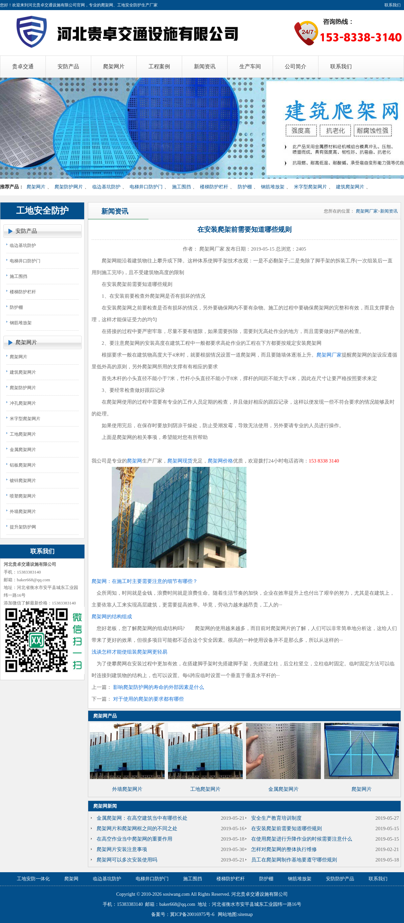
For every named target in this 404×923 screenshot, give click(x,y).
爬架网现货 (180, 461)
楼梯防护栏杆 (214, 186)
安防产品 (26, 231)
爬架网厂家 (367, 211)
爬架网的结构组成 (112, 616)
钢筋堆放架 (272, 186)
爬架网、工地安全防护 (121, 5)
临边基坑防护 (106, 186)
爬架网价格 (220, 461)
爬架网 (134, 461)
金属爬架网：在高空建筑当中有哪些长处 (142, 818)
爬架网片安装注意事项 (122, 849)
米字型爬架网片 (310, 186)
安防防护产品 (340, 878)
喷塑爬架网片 (23, 496)
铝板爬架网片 (23, 465)
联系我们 (392, 5)
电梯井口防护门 (146, 186)
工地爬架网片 (23, 434)
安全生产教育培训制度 (276, 818)
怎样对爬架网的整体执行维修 (284, 849)
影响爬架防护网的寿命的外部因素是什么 (158, 687)
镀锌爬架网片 (23, 480)
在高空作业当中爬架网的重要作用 (134, 839)
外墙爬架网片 (23, 511)
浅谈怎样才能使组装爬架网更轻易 (129, 652)
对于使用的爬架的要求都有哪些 (148, 699)
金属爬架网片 (23, 449)
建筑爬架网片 (350, 186)
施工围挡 (181, 186)
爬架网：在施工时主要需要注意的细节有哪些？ (145, 581)
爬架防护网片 (69, 186)
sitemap (245, 914)
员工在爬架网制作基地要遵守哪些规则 (294, 859)
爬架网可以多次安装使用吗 (127, 859)
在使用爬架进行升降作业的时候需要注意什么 (301, 839)
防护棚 (245, 186)
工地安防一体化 (33, 878)
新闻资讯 (389, 211)
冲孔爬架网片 (23, 403)
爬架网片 (36, 186)
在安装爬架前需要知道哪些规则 (286, 828)
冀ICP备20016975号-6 (192, 914)
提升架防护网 (23, 526)
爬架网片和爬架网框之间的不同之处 (137, 828)
